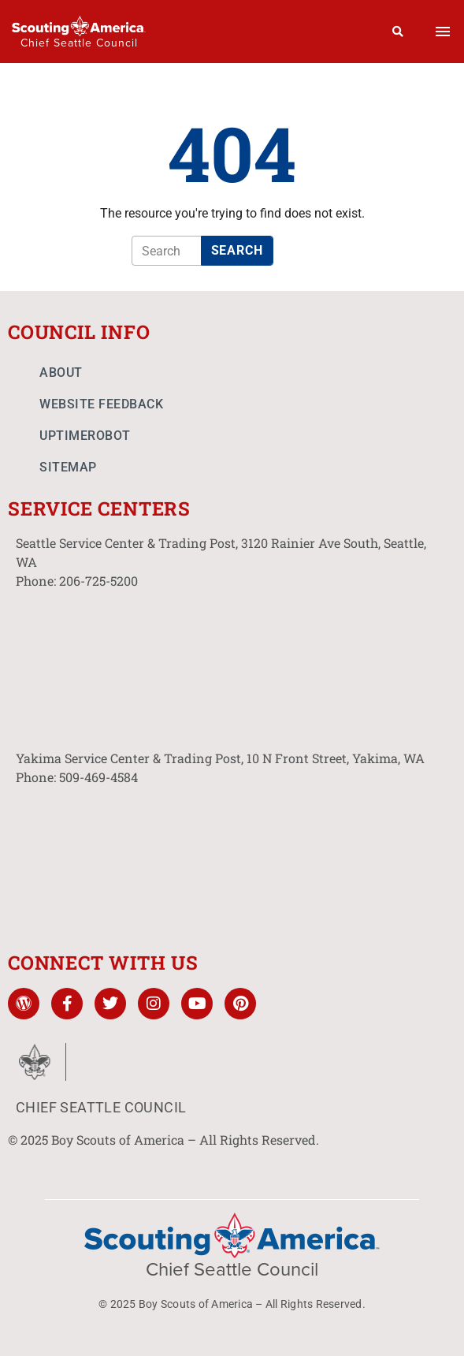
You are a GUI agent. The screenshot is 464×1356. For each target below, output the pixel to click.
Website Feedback (101, 404)
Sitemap (68, 467)
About (61, 372)
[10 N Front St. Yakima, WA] (232, 860)
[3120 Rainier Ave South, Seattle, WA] (232, 663)
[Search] (398, 32)
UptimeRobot (85, 435)
